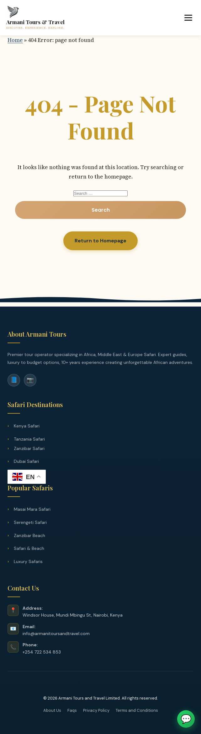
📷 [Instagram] (30, 380)
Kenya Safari (27, 426)
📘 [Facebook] (13, 380)
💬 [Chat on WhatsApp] (186, 719)
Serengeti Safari (30, 522)
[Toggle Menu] (188, 17)
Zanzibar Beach (29, 535)
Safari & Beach (29, 548)
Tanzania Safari (29, 439)
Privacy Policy (96, 710)
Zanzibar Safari (29, 448)
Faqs (72, 710)
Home (15, 40)
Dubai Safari (26, 461)
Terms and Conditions (137, 710)
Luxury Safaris (28, 561)
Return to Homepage (100, 240)
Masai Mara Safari (32, 509)
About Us (52, 710)
